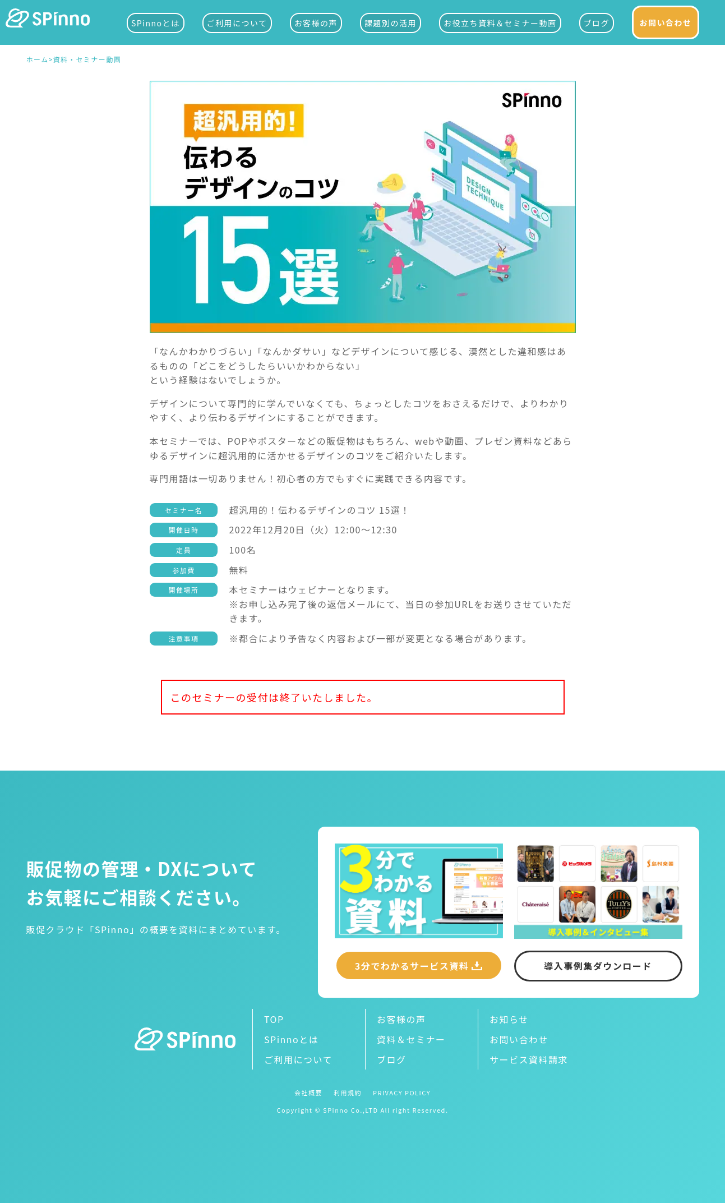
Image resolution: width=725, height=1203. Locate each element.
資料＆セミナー (411, 1039)
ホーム (37, 60)
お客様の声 (316, 23)
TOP (274, 1019)
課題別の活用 (390, 23)
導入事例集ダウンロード (598, 965)
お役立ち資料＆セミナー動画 (500, 23)
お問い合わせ (666, 22)
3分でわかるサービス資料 (412, 965)
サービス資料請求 (529, 1059)
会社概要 (308, 1093)
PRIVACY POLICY (402, 1093)
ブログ (597, 23)
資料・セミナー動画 (87, 60)
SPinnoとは (155, 23)
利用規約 (348, 1093)
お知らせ (509, 1019)
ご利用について (237, 23)
